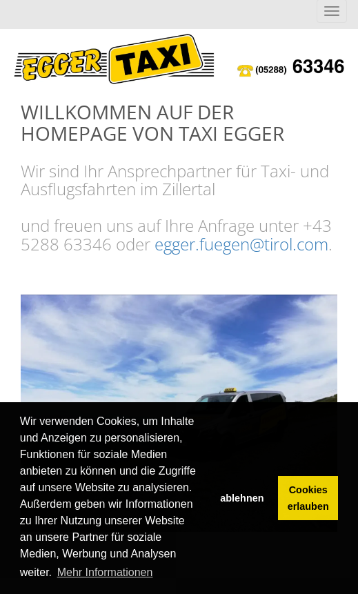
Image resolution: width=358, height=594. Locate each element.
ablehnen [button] (241, 498)
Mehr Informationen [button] (105, 572)
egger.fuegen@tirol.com (241, 243)
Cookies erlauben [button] (308, 498)
